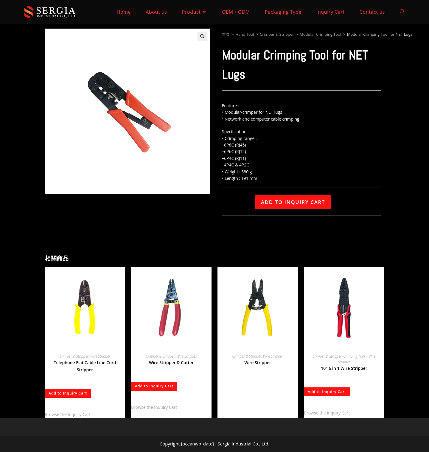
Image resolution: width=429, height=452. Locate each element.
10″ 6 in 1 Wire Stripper (344, 368)
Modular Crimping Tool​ (320, 34)
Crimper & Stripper (277, 34)
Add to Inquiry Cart (293, 202)
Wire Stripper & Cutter (171, 362)
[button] (202, 36)
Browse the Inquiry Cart (68, 414)
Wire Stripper (257, 362)
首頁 (226, 34)
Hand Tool (244, 34)
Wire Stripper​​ (100, 356)
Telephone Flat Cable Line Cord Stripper (85, 366)
